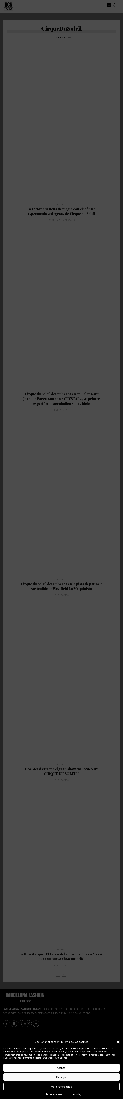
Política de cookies (53, 1094)
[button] (118, 1042)
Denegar (61, 1077)
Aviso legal (78, 1094)
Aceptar (61, 1067)
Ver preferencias (61, 1086)
